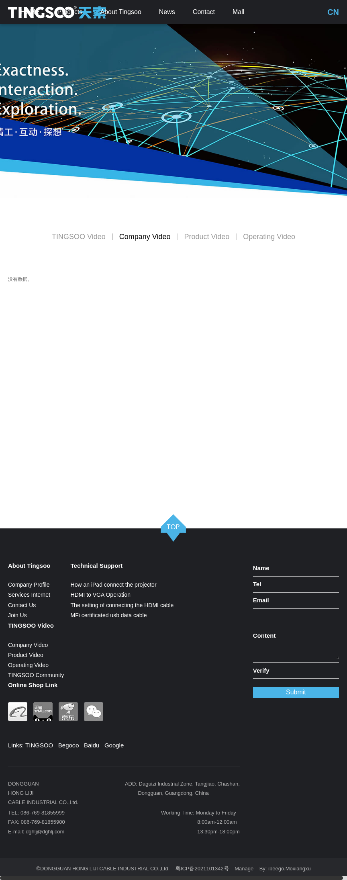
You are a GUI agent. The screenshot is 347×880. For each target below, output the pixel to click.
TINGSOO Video (79, 237)
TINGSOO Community (36, 675)
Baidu (91, 745)
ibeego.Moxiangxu (289, 869)
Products (69, 11)
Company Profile (29, 584)
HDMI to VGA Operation (101, 594)
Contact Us (22, 605)
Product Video (206, 237)
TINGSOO (39, 745)
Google (114, 745)
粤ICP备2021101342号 (202, 869)
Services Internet (29, 594)
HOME (29, 11)
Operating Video (269, 237)
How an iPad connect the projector (114, 584)
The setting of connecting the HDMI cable (122, 605)
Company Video (145, 237)
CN (333, 12)
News (167, 11)
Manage (244, 869)
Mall (238, 11)
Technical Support (97, 565)
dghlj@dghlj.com (45, 832)
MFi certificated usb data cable (109, 615)
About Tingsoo (120, 11)
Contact (204, 11)
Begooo (68, 745)
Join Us (17, 615)
